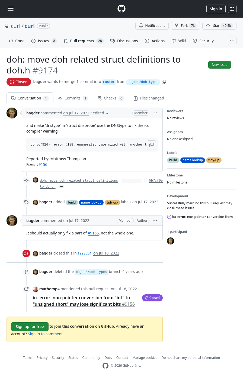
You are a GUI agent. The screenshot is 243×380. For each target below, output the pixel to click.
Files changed (148, 98)
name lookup (91, 202)
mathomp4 (49, 288)
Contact (122, 357)
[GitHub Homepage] (105, 365)
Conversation (30, 98)
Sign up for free (30, 326)
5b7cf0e (156, 181)
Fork (185, 25)
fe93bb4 (84, 254)
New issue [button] (220, 64)
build (72, 202)
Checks (110, 98)
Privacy (42, 357)
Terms (28, 357)
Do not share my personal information (191, 357)
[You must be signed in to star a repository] (219, 26)
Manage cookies (144, 357)
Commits (73, 98)
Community (91, 357)
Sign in (216, 8)
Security (58, 357)
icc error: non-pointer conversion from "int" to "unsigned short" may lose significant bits (201, 216)
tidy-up (112, 202)
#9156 (41, 164)
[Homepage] (121, 8)
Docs (108, 357)
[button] (164, 81)
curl (15, 26)
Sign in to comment (45, 333)
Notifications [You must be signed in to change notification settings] (152, 25)
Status (73, 357)
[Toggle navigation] (11, 9)
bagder (39, 81)
